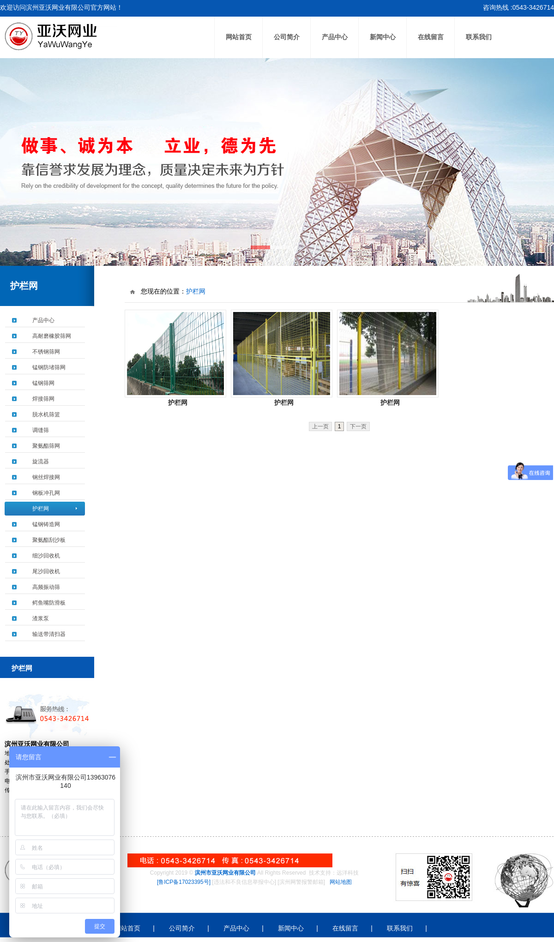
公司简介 (287, 37)
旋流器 (40, 461)
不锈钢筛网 (46, 351)
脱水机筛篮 (46, 414)
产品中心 (335, 37)
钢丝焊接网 (46, 477)
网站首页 (239, 37)
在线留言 (431, 37)
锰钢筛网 (43, 383)
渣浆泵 (40, 618)
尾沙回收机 (46, 571)
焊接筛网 (43, 399)
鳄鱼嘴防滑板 (49, 603)
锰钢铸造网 (46, 524)
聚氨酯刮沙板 (49, 540)
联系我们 (479, 37)
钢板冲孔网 (46, 493)
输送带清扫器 (49, 634)
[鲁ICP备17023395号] (184, 882)
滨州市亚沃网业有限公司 (225, 873)
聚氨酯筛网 (46, 446)
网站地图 (341, 882)
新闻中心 (383, 37)
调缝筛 (40, 430)
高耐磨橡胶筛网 (51, 336)
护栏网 (40, 508)
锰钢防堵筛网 (49, 367)
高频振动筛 (46, 587)
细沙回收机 (46, 555)
